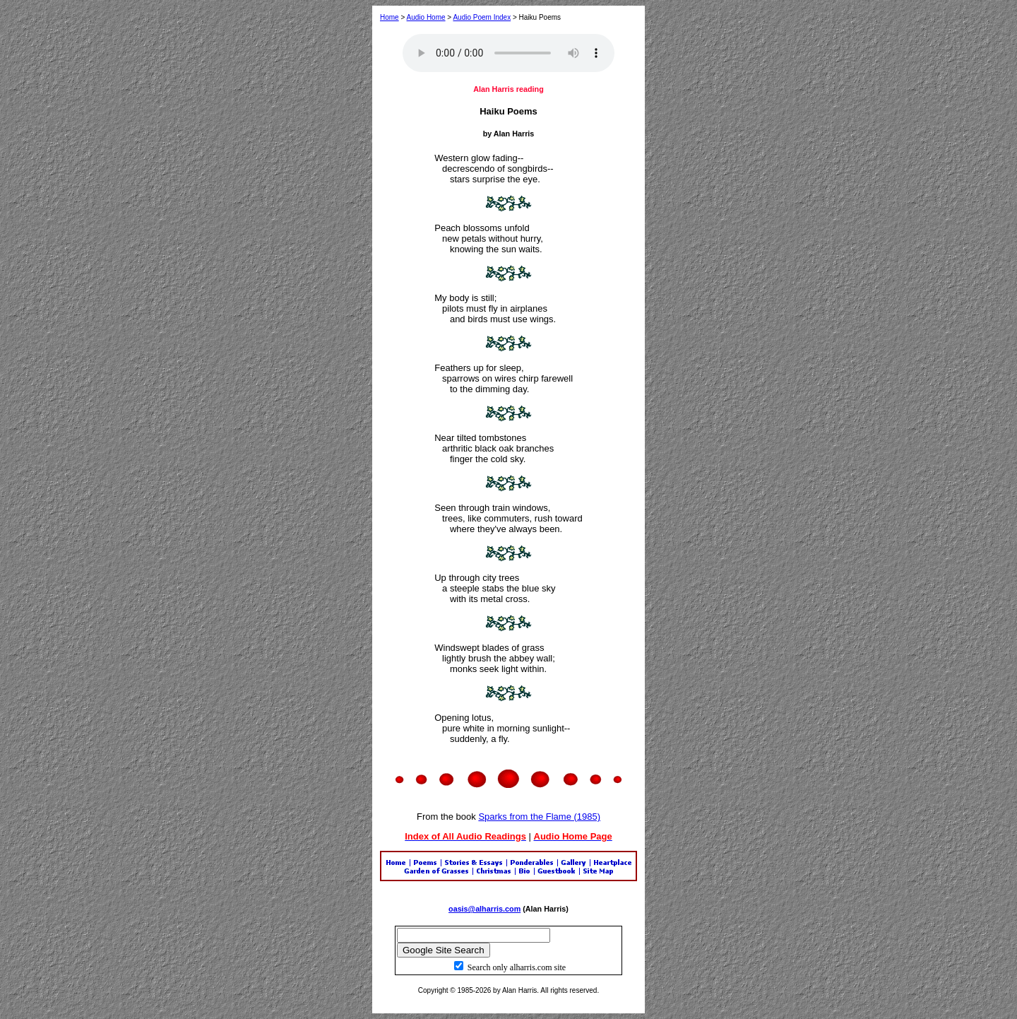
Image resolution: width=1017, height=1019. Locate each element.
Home (389, 17)
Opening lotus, (464, 717)
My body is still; (465, 298)
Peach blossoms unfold (481, 228)
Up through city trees (476, 577)
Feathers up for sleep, (478, 368)
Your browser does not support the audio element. (508, 53)
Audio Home (426, 17)
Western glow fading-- (478, 158)
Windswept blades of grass (489, 647)
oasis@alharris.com (484, 909)
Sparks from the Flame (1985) (539, 816)
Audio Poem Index (482, 17)
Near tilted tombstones (480, 437)
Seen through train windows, (492, 507)
